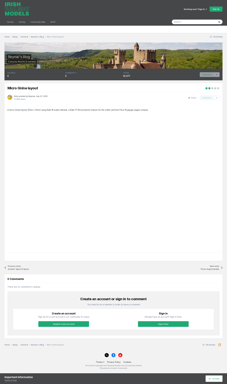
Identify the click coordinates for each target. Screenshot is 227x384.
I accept (214, 378)
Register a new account (63, 324)
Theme (100, 362)
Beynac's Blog (19, 57)
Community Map (38, 22)
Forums (10, 22)
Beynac (21, 61)
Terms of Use (10, 380)
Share (192, 98)
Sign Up (216, 9)
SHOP (52, 22)
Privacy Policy (114, 362)
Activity (22, 22)
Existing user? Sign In (195, 9)
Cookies (127, 362)
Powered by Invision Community (113, 368)
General (32, 61)
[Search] (187, 22)
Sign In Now (163, 324)
